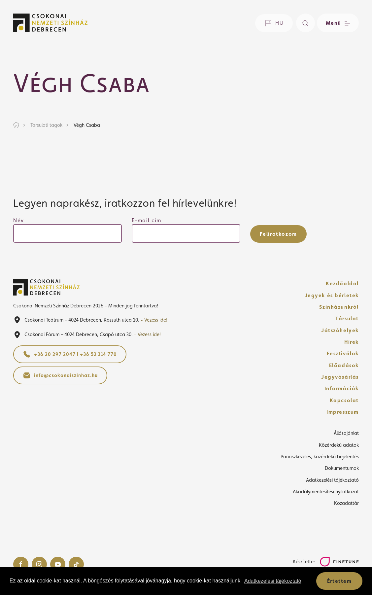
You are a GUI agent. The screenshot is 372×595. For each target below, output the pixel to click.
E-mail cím (146, 220)
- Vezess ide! (154, 320)
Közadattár (346, 503)
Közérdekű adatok (339, 445)
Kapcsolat (344, 400)
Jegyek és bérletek (332, 295)
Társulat (347, 318)
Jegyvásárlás (340, 377)
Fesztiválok (343, 353)
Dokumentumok (342, 468)
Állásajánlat (346, 433)
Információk (341, 388)
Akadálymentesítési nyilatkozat (326, 491)
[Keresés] (305, 23)
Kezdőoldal (342, 283)
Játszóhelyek (340, 330)
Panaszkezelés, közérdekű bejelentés (320, 456)
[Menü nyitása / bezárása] (337, 23)
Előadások (344, 365)
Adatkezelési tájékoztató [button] (272, 581)
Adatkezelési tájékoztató (332, 480)
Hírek (351, 342)
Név (18, 220)
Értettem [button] (339, 581)
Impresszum (342, 412)
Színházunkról (339, 307)
